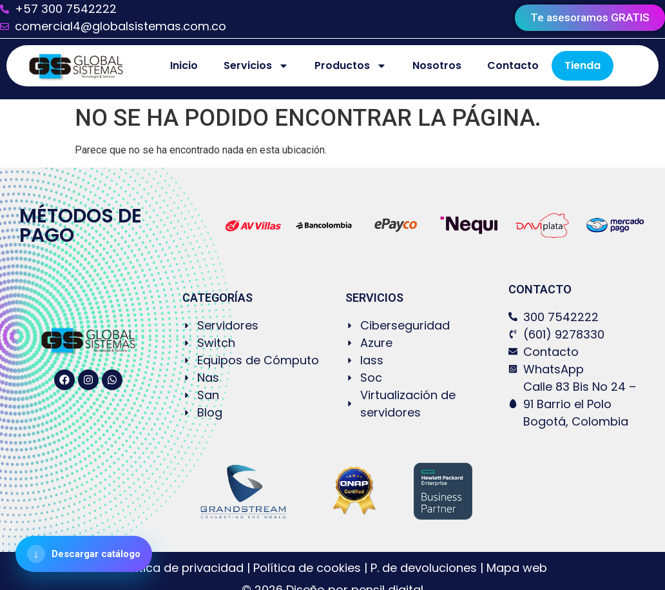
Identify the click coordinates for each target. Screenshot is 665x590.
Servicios (256, 65)
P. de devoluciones (424, 568)
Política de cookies (307, 568)
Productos (350, 65)
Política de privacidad (183, 568)
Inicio (184, 65)
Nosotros (436, 65)
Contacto (513, 65)
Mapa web (517, 568)
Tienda (582, 65)
